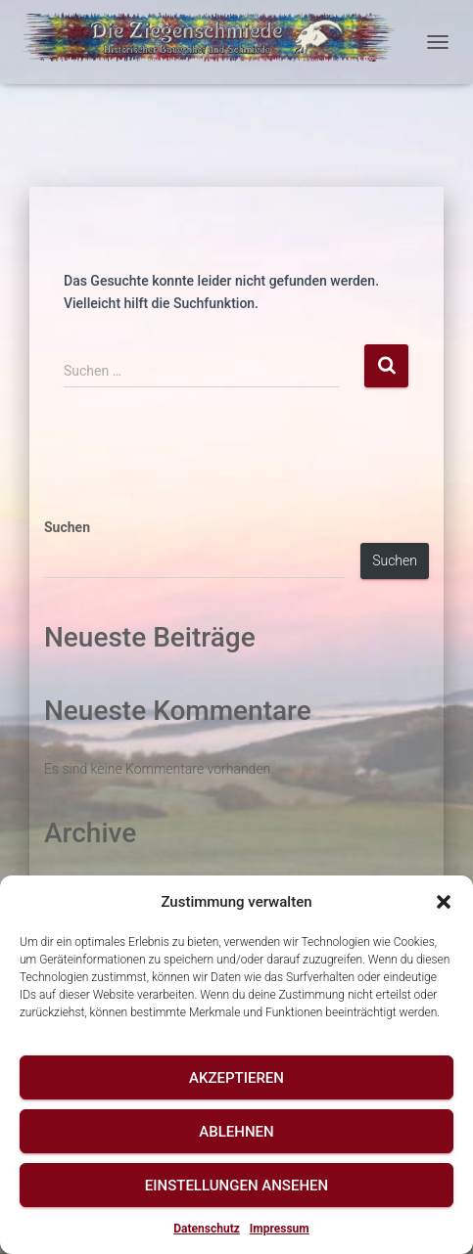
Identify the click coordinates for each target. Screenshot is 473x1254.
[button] (443, 902)
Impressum (279, 1228)
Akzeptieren (236, 1078)
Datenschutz (206, 1228)
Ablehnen (236, 1132)
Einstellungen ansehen (236, 1185)
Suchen (67, 527)
